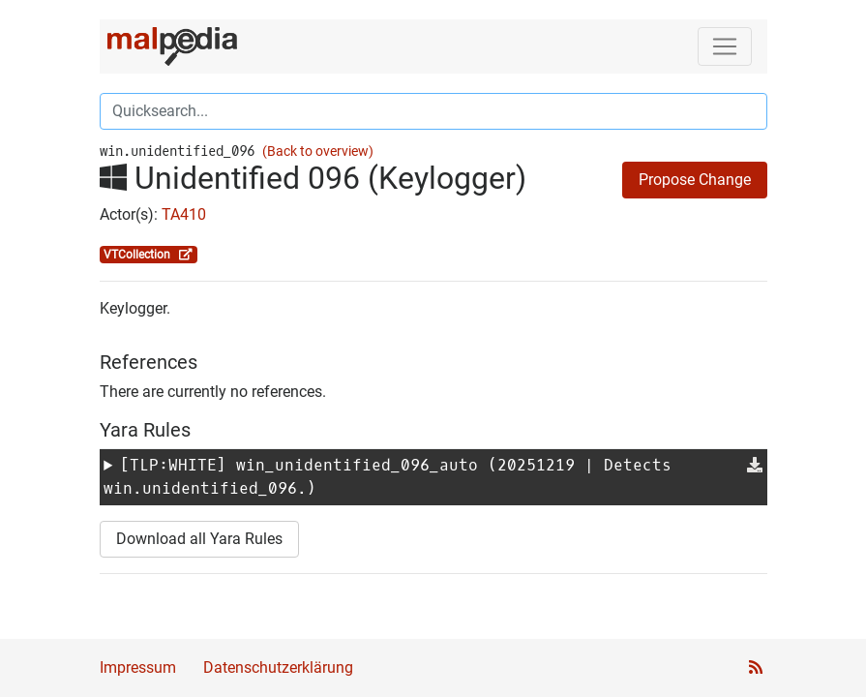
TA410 (184, 214)
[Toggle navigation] (725, 46)
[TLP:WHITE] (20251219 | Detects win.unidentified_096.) (388, 477)
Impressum (138, 667)
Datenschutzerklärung (278, 667)
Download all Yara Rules (199, 539)
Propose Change (695, 179)
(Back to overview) (317, 151)
